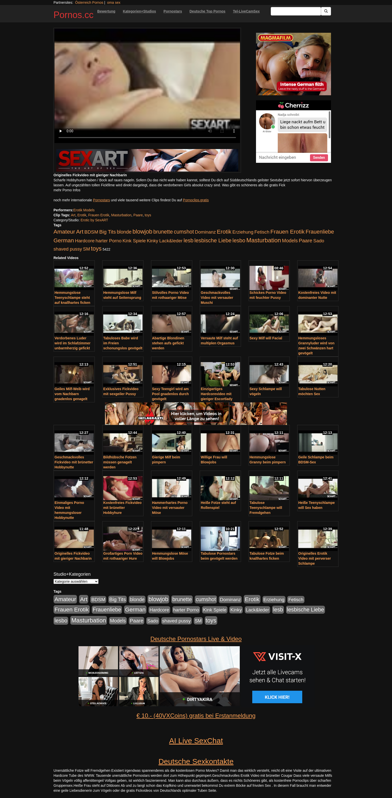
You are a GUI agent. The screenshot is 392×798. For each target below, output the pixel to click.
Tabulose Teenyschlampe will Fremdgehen (266, 508)
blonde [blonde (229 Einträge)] (124, 232)
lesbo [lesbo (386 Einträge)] (238, 241)
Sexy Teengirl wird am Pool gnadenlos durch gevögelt (170, 394)
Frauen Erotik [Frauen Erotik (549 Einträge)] (287, 231)
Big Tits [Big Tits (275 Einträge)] (107, 232)
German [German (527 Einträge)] (64, 240)
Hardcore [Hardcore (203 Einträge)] (85, 240)
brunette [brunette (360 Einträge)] (163, 232)
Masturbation (121, 215)
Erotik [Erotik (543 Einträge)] (224, 231)
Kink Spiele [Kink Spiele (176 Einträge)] (134, 240)
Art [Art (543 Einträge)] (79, 231)
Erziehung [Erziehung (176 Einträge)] (243, 232)
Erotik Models (83, 210)
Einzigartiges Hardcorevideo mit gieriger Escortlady (216, 394)
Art (73, 215)
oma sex (113, 3)
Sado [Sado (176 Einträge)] (318, 240)
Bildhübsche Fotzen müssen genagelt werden (119, 462)
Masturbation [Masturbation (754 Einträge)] (263, 240)
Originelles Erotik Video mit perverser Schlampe (314, 558)
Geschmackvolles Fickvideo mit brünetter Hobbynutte (73, 462)
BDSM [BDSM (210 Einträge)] (91, 232)
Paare (138, 215)
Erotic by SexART (94, 220)
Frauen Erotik (98, 215)
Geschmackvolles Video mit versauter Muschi (217, 298)
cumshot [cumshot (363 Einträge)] (184, 232)
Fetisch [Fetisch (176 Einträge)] (261, 232)
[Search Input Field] (296, 11)
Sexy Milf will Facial (266, 338)
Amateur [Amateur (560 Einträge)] (64, 231)
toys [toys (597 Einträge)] (96, 248)
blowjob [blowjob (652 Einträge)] (142, 231)
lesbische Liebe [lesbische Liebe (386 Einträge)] (213, 241)
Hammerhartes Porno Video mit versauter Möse (170, 508)
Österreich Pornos (89, 3)
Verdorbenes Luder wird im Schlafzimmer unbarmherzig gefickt (72, 343)
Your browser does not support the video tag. (147, 86)
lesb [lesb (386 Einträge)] (189, 241)
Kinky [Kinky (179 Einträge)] (152, 240)
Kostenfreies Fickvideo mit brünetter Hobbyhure (122, 508)
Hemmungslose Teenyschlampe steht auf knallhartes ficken (72, 298)
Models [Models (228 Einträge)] (290, 240)
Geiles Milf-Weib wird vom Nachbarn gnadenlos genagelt (72, 394)
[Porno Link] (147, 160)
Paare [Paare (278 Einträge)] (305, 240)
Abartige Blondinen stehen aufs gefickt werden (168, 343)
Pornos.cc (74, 15)
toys (148, 215)
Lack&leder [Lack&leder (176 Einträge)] (170, 240)
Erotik (81, 215)
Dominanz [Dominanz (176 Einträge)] (205, 232)
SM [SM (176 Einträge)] (86, 249)
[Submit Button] (326, 11)
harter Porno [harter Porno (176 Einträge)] (109, 240)
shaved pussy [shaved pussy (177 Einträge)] (68, 249)
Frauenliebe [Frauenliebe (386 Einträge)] (320, 232)
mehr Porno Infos (67, 190)
